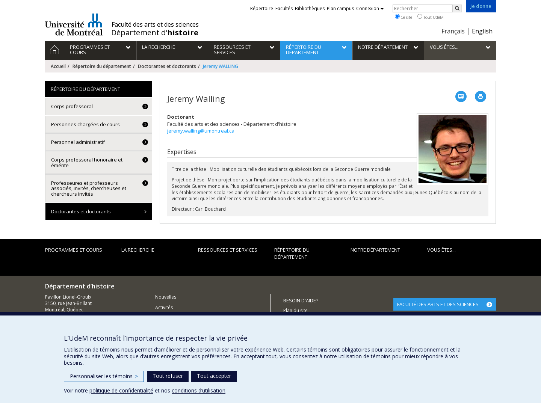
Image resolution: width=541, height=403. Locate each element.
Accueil (58, 66)
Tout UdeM (430, 17)
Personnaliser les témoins (104, 376)
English (482, 31)
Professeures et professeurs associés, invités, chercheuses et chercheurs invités (88, 188)
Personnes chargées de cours (85, 124)
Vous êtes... (441, 249)
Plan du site (295, 310)
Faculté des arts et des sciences (155, 24)
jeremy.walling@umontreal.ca (200, 130)
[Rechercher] (457, 8)
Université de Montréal (74, 24)
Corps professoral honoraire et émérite (86, 162)
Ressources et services (227, 249)
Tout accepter (214, 375)
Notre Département (375, 249)
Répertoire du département (102, 66)
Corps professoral (72, 106)
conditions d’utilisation (198, 390)
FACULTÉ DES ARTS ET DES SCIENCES (438, 304)
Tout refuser (168, 375)
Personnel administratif (78, 142)
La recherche (137, 249)
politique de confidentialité (121, 390)
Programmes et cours (73, 249)
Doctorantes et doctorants (167, 66)
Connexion (370, 8)
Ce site (403, 17)
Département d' (154, 32)
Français (453, 31)
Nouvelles (165, 297)
